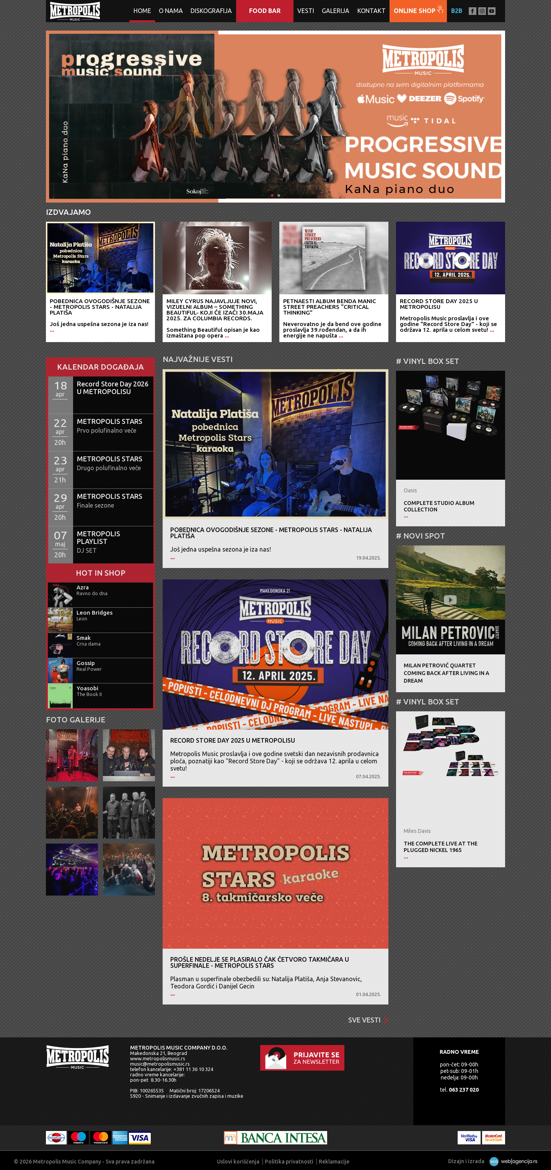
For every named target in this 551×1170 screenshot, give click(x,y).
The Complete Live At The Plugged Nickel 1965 (441, 847)
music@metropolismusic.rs (160, 1063)
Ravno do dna (92, 593)
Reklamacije (334, 1162)
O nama (171, 10)
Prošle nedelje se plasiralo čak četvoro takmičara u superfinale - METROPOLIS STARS (259, 962)
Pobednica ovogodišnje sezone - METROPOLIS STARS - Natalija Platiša (271, 532)
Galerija (335, 10)
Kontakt (371, 10)
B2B (456, 10)
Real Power (89, 669)
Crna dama (89, 643)
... (172, 556)
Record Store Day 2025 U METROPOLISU (232, 740)
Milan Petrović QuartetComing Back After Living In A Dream (446, 672)
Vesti (305, 10)
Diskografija (211, 10)
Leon (82, 618)
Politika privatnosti (289, 1162)
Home (142, 10)
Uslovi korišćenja (238, 1162)
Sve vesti (368, 1020)
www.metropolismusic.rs (157, 1058)
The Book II (89, 694)
